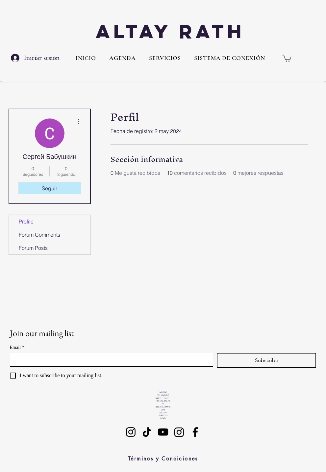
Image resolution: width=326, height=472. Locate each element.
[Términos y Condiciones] (163, 459)
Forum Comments (39, 234)
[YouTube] (163, 432)
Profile (26, 221)
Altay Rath (170, 31)
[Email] (109, 359)
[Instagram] (130, 432)
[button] (165, 58)
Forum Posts (33, 248)
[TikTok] (146, 432)
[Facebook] (195, 432)
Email (17, 347)
